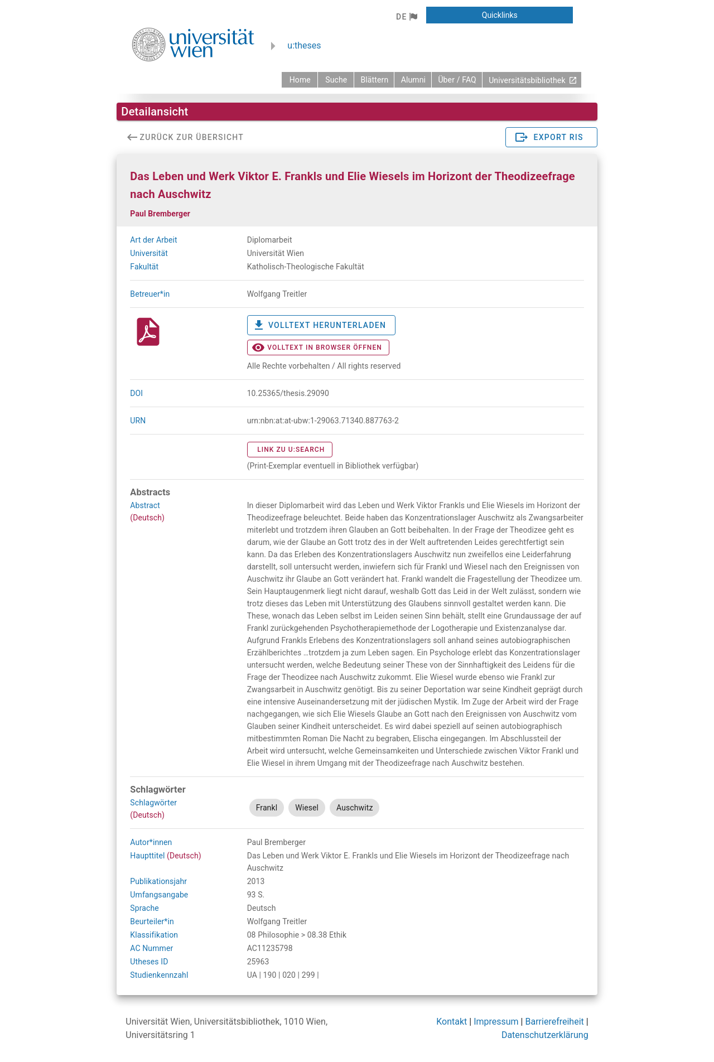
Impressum (496, 1021)
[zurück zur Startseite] (299, 80)
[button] (406, 17)
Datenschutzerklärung (544, 1035)
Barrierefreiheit (554, 1021)
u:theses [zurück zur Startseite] (304, 45)
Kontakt (451, 1021)
